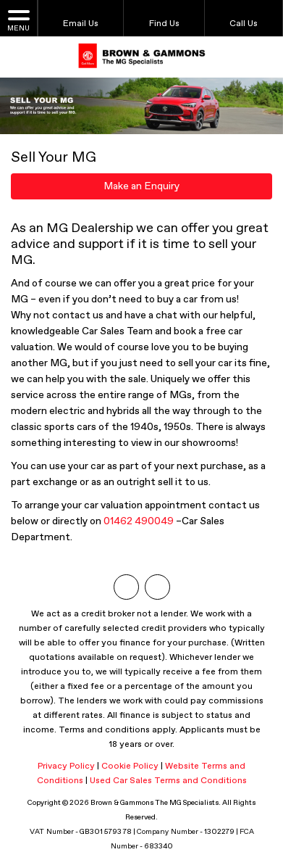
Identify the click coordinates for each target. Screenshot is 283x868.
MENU (18, 19)
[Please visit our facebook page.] (157, 587)
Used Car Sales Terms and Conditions (168, 781)
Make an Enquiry (141, 186)
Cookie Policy (130, 766)
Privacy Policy (66, 766)
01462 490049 (139, 521)
